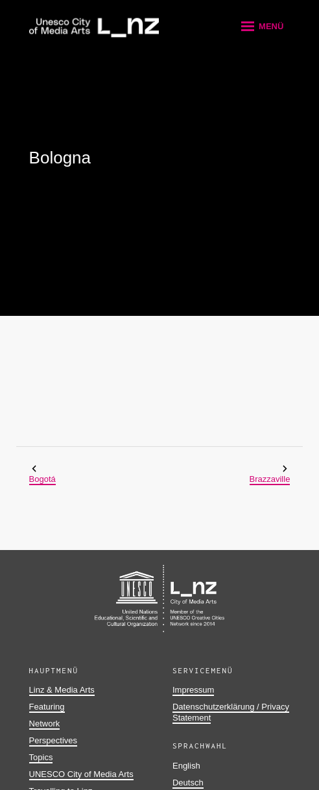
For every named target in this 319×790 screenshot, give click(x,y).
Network (44, 723)
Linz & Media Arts (62, 690)
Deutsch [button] (188, 782)
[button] (261, 26)
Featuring (47, 707)
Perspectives (53, 740)
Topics (41, 757)
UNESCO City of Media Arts (81, 774)
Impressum (193, 690)
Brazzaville (270, 479)
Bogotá (42, 479)
